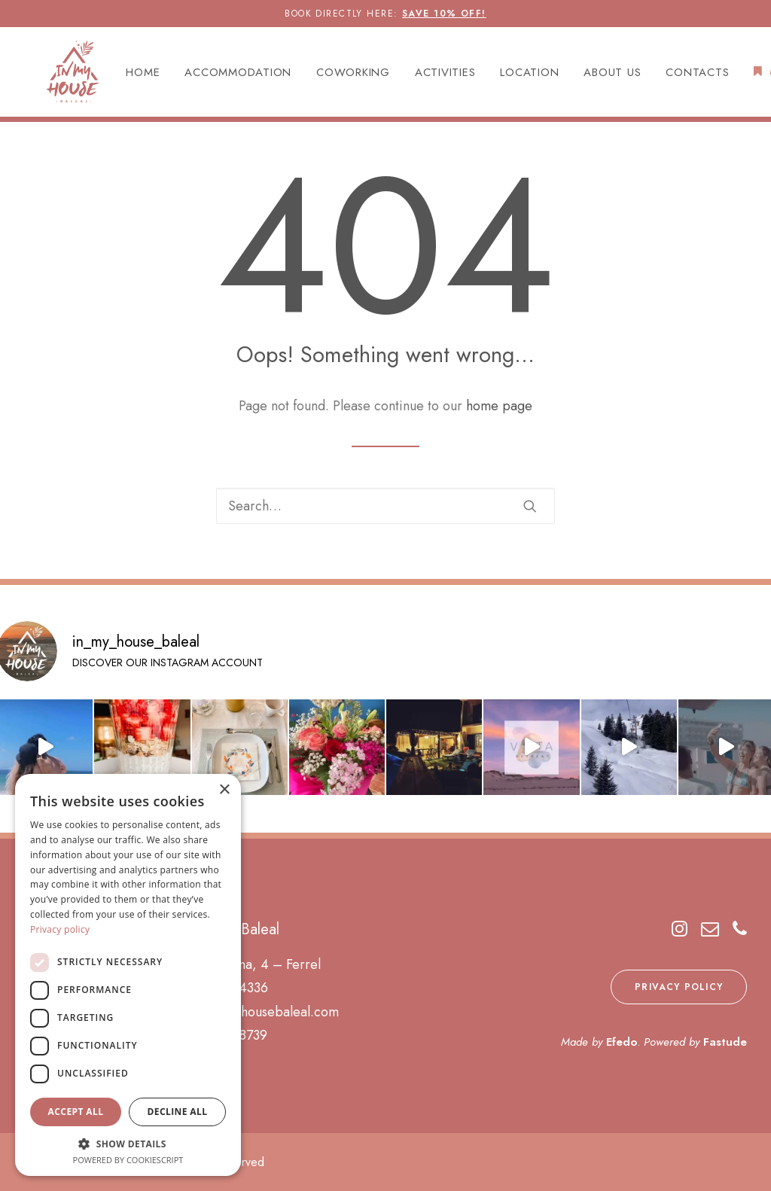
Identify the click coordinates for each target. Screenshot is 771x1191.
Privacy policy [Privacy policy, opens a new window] (60, 929)
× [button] (224, 790)
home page (499, 406)
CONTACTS (680, 75)
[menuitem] (131, 76)
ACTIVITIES (428, 75)
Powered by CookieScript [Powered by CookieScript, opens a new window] (128, 1159)
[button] (530, 506)
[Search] (385, 506)
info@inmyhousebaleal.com (260, 1012)
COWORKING (336, 75)
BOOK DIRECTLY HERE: (385, 13)
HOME (126, 75)
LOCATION (512, 75)
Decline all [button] (178, 1111)
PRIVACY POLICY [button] (679, 987)
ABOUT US (595, 75)
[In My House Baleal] (53, 74)
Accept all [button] (76, 1111)
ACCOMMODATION (221, 75)
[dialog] (128, 975)
